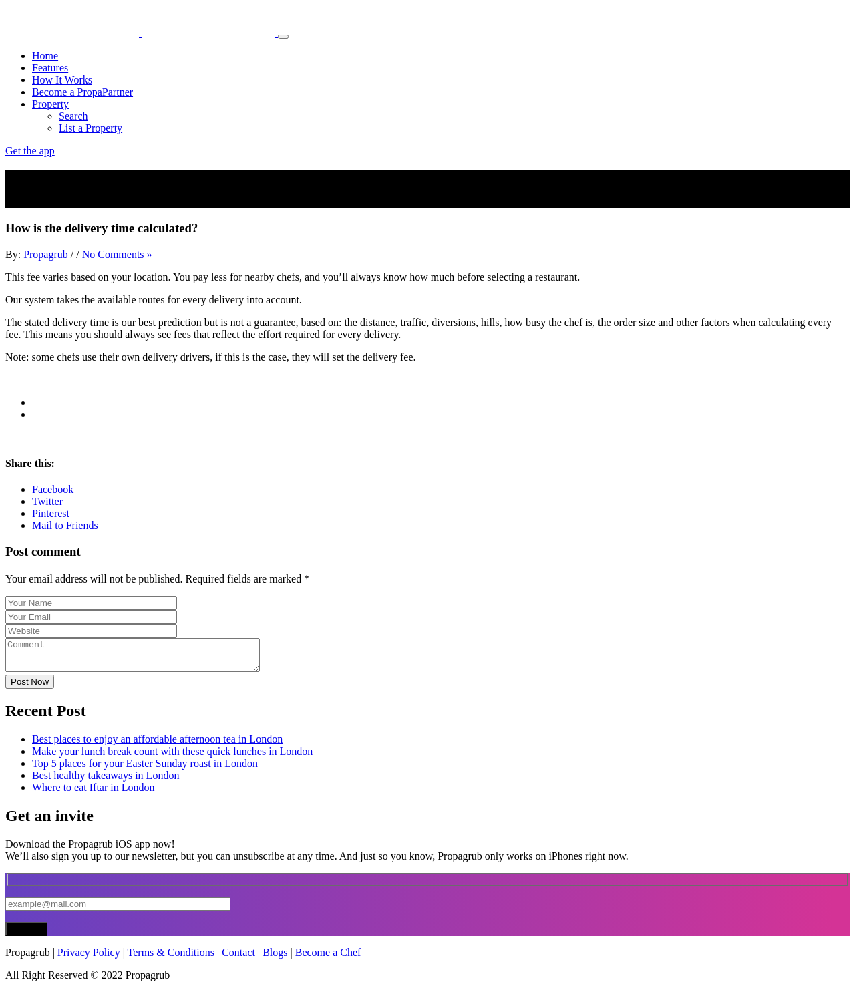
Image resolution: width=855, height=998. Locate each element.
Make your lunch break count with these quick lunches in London (172, 757)
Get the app (30, 150)
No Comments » (117, 254)
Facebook (52, 489)
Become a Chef (328, 958)
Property (50, 104)
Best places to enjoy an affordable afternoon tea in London (157, 745)
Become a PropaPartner (82, 92)
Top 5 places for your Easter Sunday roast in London (145, 769)
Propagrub (45, 254)
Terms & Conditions (172, 958)
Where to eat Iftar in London (93, 793)
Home (45, 55)
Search (73, 116)
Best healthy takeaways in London (105, 781)
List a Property (90, 128)
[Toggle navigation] (283, 37)
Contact (240, 958)
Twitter (47, 501)
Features (50, 67)
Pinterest (50, 513)
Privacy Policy (90, 958)
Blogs (276, 958)
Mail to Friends (65, 525)
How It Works (62, 80)
